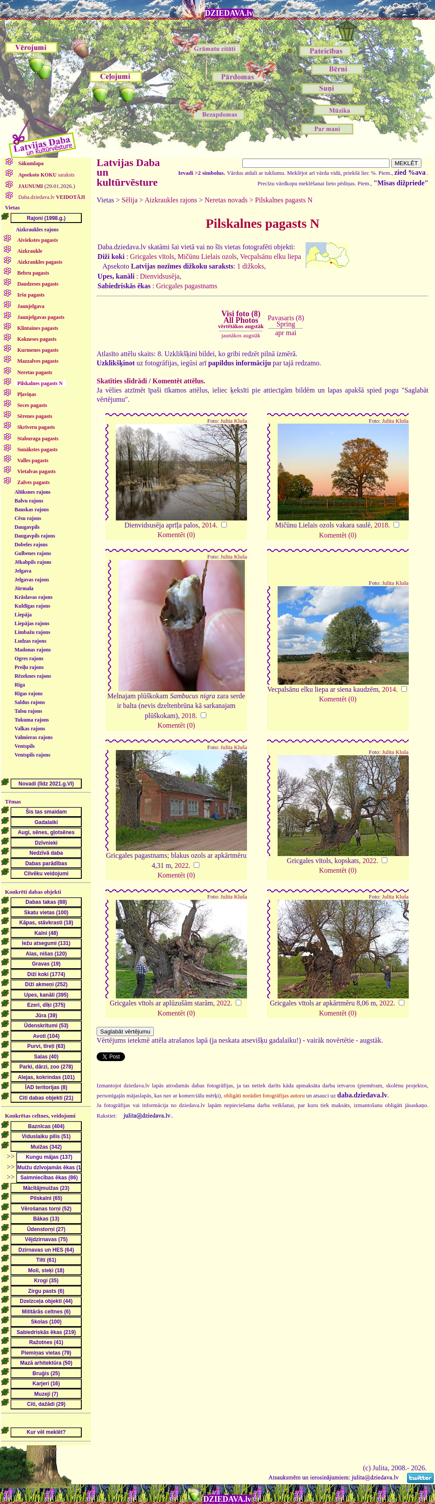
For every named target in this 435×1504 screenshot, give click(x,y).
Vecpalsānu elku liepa (270, 256)
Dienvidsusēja (160, 276)
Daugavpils (26, 527)
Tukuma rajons (31, 720)
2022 (181, 865)
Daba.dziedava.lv (51, 197)
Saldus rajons (29, 702)
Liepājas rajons (31, 623)
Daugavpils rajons (34, 536)
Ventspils (24, 746)
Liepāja (22, 615)
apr (279, 332)
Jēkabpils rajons (32, 562)
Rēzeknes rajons (32, 676)
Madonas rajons (32, 650)
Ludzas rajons (30, 641)
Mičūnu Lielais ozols (207, 256)
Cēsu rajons (27, 518)
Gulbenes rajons (32, 553)
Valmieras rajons (33, 737)
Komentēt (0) (176, 534)
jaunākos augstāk (240, 335)
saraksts (46, 175)
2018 (381, 525)
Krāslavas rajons (33, 597)
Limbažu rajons (32, 632)
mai (291, 332)
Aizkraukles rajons (37, 229)
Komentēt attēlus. (179, 381)
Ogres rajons (28, 658)
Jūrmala (23, 588)
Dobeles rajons (31, 544)
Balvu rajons (28, 501)
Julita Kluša (233, 421)
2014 (209, 525)
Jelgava (22, 571)
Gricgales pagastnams (186, 286)
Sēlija (129, 200)
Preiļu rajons (29, 667)
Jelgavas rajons (31, 580)
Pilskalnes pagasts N (284, 200)
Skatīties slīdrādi (122, 381)
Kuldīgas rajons (32, 606)
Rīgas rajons (28, 693)
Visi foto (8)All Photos (241, 319)
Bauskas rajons (31, 509)
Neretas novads (226, 200)
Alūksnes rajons (32, 492)
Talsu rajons (28, 711)
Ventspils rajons (32, 755)
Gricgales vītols (152, 256)
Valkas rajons (29, 728)
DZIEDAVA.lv (229, 13)
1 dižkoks (250, 266)
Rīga (19, 685)
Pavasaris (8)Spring (286, 321)
